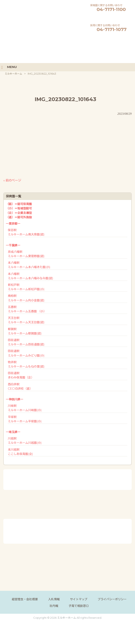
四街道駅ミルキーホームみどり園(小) (26, 353)
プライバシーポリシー (112, 599)
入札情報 (54, 599)
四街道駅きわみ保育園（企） (21, 375)
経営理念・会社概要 (25, 599)
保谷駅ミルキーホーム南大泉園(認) (26, 232)
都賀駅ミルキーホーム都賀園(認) (24, 331)
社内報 (54, 606)
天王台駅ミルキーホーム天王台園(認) (26, 320)
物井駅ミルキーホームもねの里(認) (26, 364)
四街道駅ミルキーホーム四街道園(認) (26, 342)
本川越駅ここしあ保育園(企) (20, 452)
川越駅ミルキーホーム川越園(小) (24, 441)
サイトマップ (78, 599)
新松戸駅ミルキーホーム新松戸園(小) (26, 287)
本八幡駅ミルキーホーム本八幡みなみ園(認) (30, 276)
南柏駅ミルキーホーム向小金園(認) (26, 298)
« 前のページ (12, 180)
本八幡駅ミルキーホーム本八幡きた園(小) (29, 265)
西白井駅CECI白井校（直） (20, 386)
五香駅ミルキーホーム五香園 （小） (27, 309)
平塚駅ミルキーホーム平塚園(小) (24, 419)
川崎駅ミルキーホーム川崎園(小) (24, 408)
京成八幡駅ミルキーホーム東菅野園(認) (26, 254)
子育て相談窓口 (79, 606)
